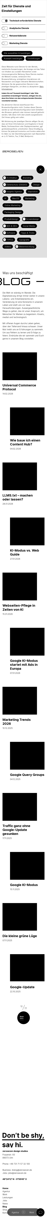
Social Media (29, 226)
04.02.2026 (27, 428)
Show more (22, 1017)
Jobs (5, 1200)
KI (5, 198)
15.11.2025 (27, 871)
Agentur (6, 1191)
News (5, 1203)
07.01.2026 (27, 651)
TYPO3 (10, 239)
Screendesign (32, 219)
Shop (5, 1209)
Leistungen (8, 1197)
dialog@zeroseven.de (22, 1170)
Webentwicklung (26, 246)
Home (5, 1188)
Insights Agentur (14, 191)
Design (36, 184)
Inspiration (33, 191)
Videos (8, 246)
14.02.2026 (20, 373)
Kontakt (6, 1212)
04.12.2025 (27, 761)
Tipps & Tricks (27, 233)
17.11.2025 (20, 816)
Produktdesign (11, 219)
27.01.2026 (27, 539)
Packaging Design (13, 212)
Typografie (24, 239)
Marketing (29, 198)
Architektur (12, 178)
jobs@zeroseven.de (17, 1173)
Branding (27, 178)
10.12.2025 (20, 708)
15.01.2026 (20, 594)
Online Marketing (12, 205)
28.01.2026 (20, 483)
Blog (5, 1206)
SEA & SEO (12, 226)
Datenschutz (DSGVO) (17, 184)
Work (5, 1194)
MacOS (15, 198)
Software (11, 233)
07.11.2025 (20, 922)
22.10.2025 (27, 973)
